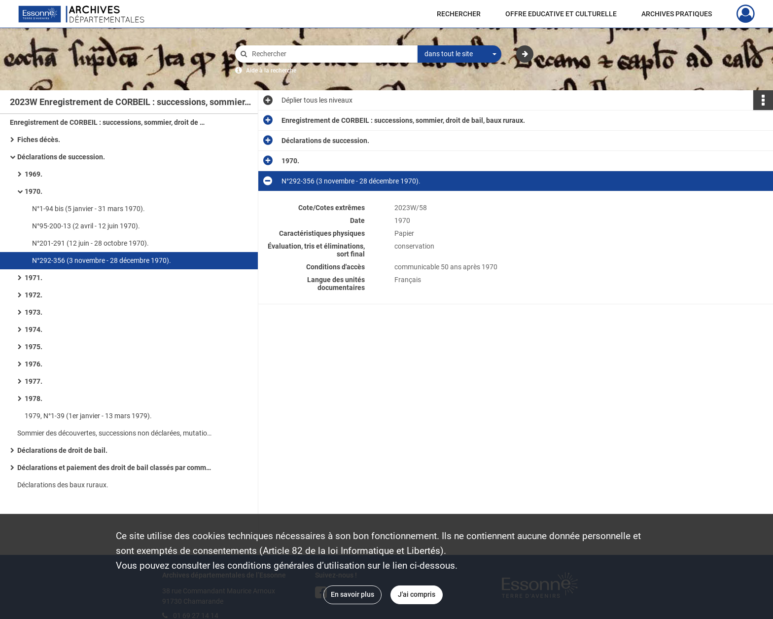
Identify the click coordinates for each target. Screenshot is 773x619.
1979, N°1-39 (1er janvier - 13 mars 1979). (88, 416)
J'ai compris (416, 594)
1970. (33, 191)
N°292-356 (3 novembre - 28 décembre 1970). (101, 260)
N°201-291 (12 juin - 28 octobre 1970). (90, 243)
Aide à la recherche (271, 70)
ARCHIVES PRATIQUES (676, 14)
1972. (33, 295)
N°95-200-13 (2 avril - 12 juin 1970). (86, 226)
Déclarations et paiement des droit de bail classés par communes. (115, 468)
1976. (33, 364)
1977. (33, 381)
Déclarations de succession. (61, 157)
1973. (33, 312)
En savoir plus (352, 594)
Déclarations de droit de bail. (62, 450)
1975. (33, 347)
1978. (33, 398)
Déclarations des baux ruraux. (62, 485)
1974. (33, 329)
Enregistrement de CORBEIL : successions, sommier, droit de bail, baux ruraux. (108, 122)
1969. (33, 174)
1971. (33, 278)
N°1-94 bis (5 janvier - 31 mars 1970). (88, 209)
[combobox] (459, 54)
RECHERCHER (459, 14)
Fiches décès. (38, 140)
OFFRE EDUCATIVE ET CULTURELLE (561, 14)
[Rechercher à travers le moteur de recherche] (331, 54)
